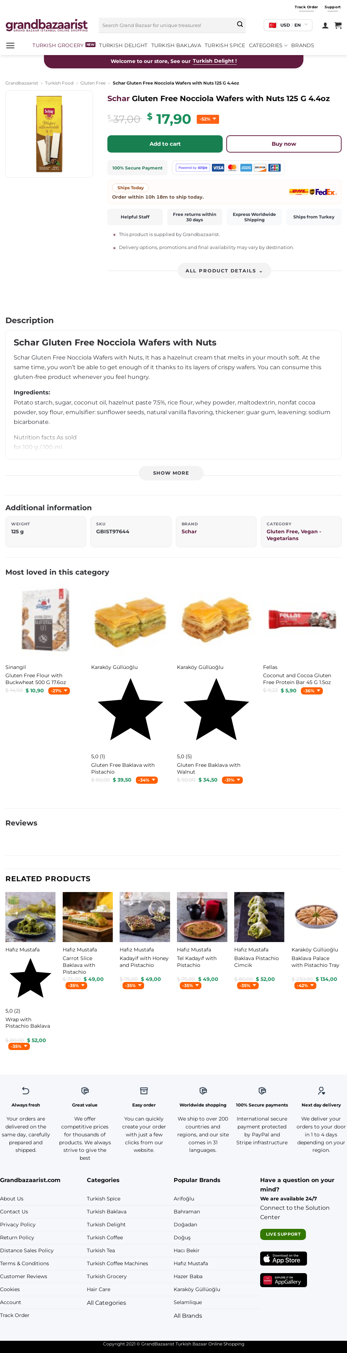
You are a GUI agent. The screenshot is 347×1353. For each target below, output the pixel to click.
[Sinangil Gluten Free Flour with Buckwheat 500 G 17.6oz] (44, 678)
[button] (10, 45)
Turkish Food (59, 83)
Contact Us (14, 1211)
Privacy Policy (18, 1224)
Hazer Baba (188, 1276)
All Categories (106, 1302)
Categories (268, 45)
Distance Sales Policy (27, 1250)
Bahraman (187, 1211)
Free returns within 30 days (194, 217)
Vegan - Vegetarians (294, 535)
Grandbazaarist (21, 83)
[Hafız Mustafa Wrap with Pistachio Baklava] (30, 1023)
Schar (118, 98)
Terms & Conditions (24, 1263)
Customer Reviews (23, 1276)
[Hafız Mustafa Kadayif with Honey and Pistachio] (145, 961)
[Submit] (240, 25)
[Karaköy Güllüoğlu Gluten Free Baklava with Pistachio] (130, 768)
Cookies (10, 1289)
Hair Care (98, 1289)
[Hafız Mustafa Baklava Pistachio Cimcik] (259, 961)
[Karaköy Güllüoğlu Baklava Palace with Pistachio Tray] (317, 961)
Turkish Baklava (176, 45)
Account (10, 1302)
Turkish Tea (101, 1250)
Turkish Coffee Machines (117, 1263)
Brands (303, 45)
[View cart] (338, 25)
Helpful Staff (135, 217)
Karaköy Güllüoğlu (197, 1289)
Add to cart (165, 143)
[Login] (325, 25)
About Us (11, 1198)
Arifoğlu (184, 1198)
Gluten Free (93, 83)
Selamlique (188, 1302)
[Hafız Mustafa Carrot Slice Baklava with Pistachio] (88, 965)
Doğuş (182, 1237)
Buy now (284, 143)
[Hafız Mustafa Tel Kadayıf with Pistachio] (202, 961)
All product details (224, 271)
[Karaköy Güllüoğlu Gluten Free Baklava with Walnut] (216, 768)
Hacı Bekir (187, 1250)
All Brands (188, 1315)
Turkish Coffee (105, 1237)
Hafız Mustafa (191, 1263)
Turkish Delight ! (215, 61)
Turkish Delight (123, 45)
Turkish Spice (225, 45)
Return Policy (17, 1237)
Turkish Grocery (58, 45)
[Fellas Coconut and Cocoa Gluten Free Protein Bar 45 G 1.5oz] (302, 678)
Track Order (15, 1315)
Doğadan (185, 1224)
